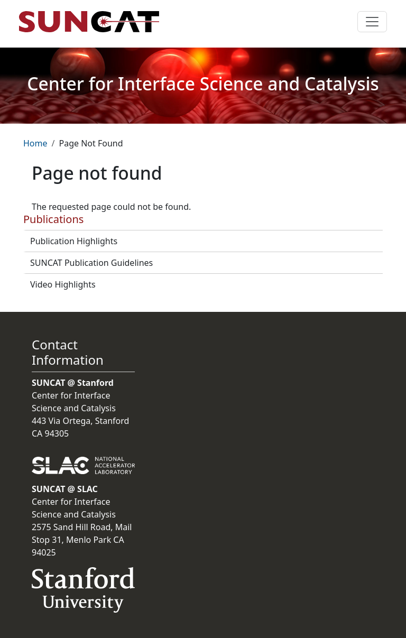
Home (35, 143)
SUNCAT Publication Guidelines (91, 263)
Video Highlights (63, 284)
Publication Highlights (73, 241)
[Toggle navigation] (372, 21)
